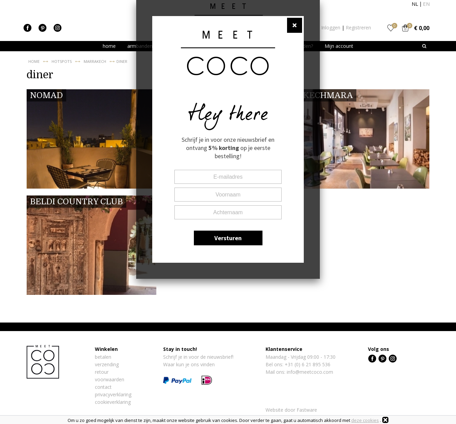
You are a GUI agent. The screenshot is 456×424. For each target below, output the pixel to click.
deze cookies (365, 420)
